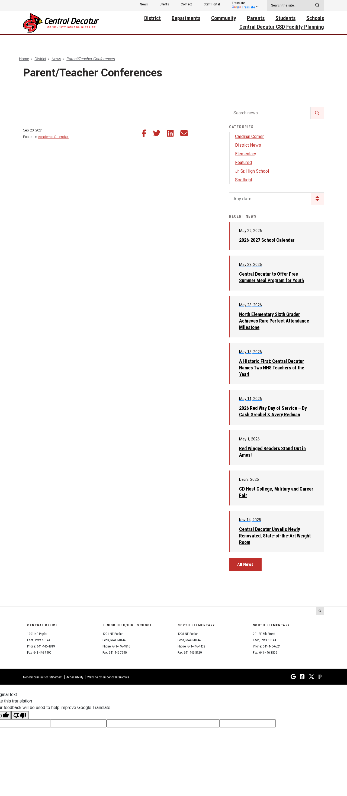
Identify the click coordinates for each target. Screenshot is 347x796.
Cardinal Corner (249, 136)
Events (164, 4)
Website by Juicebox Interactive (108, 677)
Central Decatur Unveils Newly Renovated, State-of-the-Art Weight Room (275, 535)
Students (285, 18)
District (152, 18)
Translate (243, 7)
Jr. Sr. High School (252, 171)
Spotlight (243, 179)
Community (223, 18)
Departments (186, 18)
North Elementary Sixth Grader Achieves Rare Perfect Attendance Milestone (274, 320)
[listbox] (243, 3)
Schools (315, 18)
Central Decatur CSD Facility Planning (281, 27)
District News (248, 145)
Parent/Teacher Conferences (90, 59)
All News (245, 564)
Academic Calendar (53, 137)
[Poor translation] (19, 715)
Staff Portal (212, 4)
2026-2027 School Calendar (266, 240)
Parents (256, 18)
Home (24, 59)
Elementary (245, 153)
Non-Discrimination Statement (42, 677)
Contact (186, 4)
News (144, 4)
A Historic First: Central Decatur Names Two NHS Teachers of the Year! (271, 367)
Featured (243, 162)
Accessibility (74, 677)
